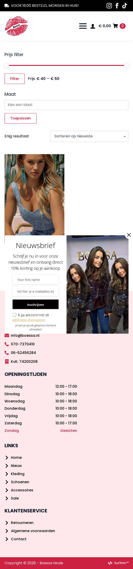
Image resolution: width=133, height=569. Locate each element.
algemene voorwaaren (28, 320)
